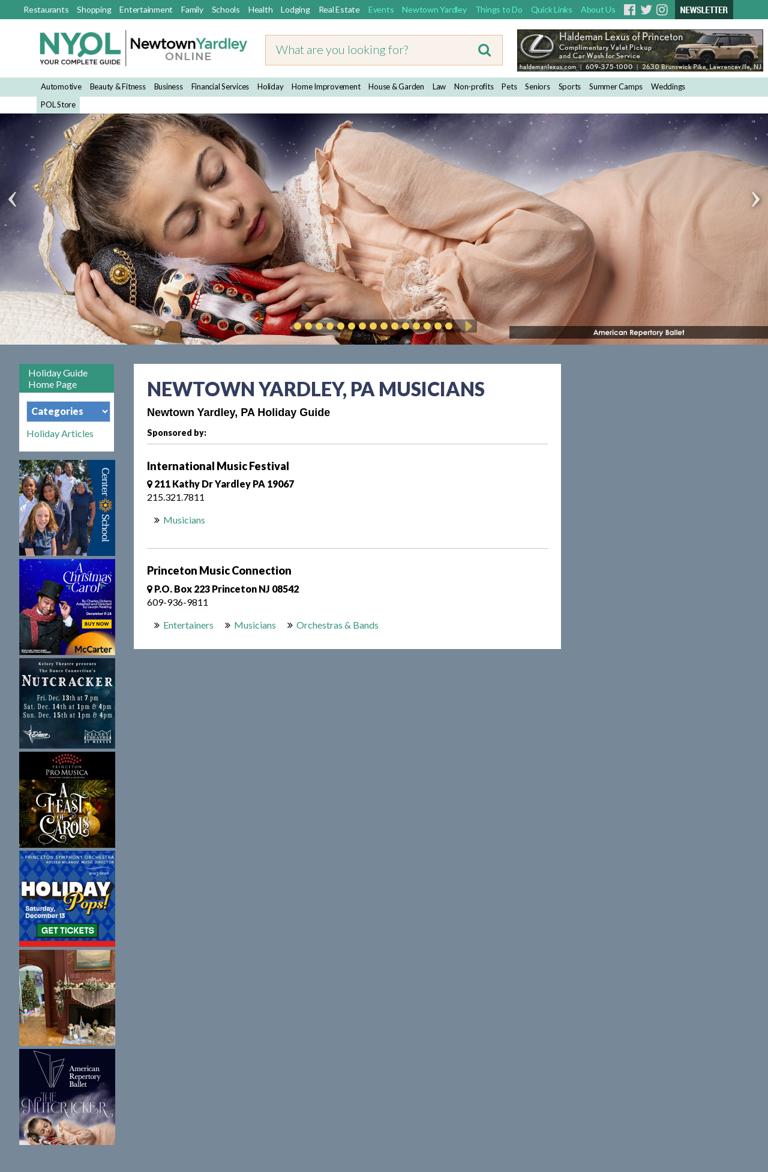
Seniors (537, 86)
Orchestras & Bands (337, 624)
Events (381, 9)
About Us (598, 9)
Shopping (94, 9)
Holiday (270, 86)
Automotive (61, 86)
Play (466, 326)
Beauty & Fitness (118, 86)
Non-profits (473, 86)
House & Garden (396, 86)
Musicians (184, 519)
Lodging (295, 9)
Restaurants (45, 9)
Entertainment (146, 9)
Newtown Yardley (434, 9)
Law (439, 86)
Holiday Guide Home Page (58, 378)
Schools (226, 9)
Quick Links (551, 9)
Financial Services (220, 86)
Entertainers (188, 624)
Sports (570, 86)
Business (168, 86)
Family (192, 9)
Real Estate (339, 9)
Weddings (668, 86)
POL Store (58, 104)
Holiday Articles (60, 433)
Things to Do (499, 9)
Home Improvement (326, 86)
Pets (509, 86)
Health (260, 9)
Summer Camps (616, 86)
